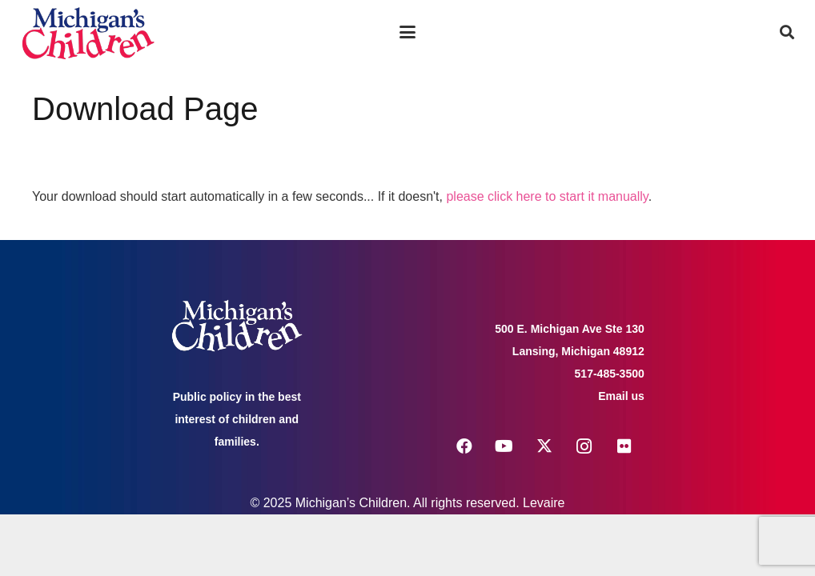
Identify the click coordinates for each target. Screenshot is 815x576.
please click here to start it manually (547, 196)
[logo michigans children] (88, 32)
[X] (544, 446)
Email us (621, 396)
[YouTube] (504, 446)
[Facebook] (464, 446)
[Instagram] (584, 446)
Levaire (543, 503)
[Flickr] (624, 446)
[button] (407, 32)
